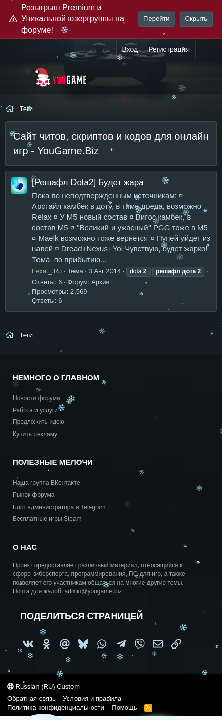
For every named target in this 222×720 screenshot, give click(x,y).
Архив (100, 282)
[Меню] (19, 77)
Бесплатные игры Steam (47, 518)
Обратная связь (31, 698)
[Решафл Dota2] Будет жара (88, 182)
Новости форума (36, 398)
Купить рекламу (35, 434)
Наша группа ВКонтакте (46, 482)
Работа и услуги (35, 410)
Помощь (124, 707)
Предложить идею (38, 421)
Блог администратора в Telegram (59, 507)
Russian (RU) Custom (43, 686)
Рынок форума (33, 494)
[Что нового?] (205, 50)
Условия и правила (92, 698)
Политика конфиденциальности (55, 707)
